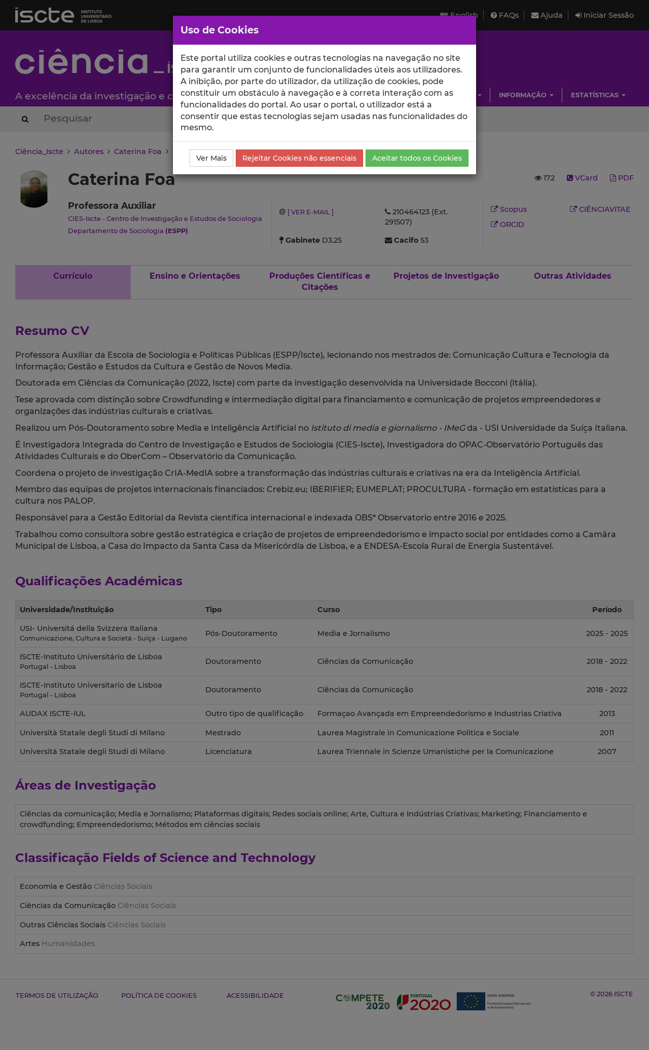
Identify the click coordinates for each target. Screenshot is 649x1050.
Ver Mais (211, 158)
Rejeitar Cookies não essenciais (299, 158)
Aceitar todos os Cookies (417, 158)
